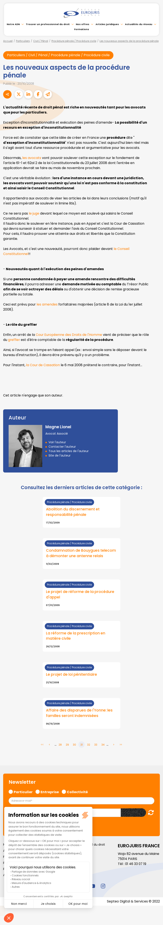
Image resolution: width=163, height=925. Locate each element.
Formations (81, 29)
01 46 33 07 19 (136, 864)
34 (103, 745)
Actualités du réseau (138, 24)
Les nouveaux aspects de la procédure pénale (129, 41)
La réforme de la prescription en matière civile (76, 636)
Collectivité (77, 792)
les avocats (31, 157)
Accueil (8, 41)
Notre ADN (13, 24)
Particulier (23, 792)
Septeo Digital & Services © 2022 (133, 901)
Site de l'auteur (60, 455)
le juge (34, 213)
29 (67, 745)
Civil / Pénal (40, 41)
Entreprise (50, 792)
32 (88, 745)
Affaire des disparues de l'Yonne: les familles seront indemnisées (80, 713)
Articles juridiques (107, 24)
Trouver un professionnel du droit (48, 24)
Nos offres (82, 24)
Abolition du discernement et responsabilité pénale (73, 512)
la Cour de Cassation (43, 365)
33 (95, 745)
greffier (21, 339)
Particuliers (23, 41)
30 (74, 745)
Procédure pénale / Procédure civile (73, 41)
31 (81, 745)
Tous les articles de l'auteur (69, 451)
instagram (103, 886)
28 (60, 745)
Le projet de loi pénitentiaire (72, 674)
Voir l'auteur (57, 442)
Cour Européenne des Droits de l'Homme (69, 334)
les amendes (47, 304)
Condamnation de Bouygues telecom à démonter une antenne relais (81, 553)
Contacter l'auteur (62, 446)
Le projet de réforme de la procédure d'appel (81, 595)
